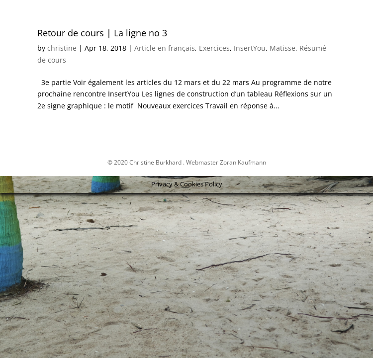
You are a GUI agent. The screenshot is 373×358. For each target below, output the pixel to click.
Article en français (164, 48)
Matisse (282, 48)
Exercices (214, 48)
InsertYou (250, 48)
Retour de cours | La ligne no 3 (102, 33)
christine (62, 48)
